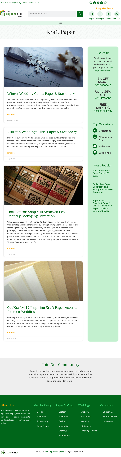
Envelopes (100, 18)
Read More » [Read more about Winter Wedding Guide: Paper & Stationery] (11, 115)
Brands (108, 18)
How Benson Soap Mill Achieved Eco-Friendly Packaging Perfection (36, 214)
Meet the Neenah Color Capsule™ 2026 (101, 173)
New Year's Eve (105, 138)
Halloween (105, 146)
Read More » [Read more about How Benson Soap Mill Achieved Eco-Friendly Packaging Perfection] (11, 249)
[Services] (117, 14)
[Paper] (91, 14)
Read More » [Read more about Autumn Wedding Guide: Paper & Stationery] (11, 153)
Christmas (105, 130)
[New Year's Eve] (95, 136)
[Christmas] (95, 130)
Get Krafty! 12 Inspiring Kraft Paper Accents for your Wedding (42, 310)
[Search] (80, 14)
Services (116, 18)
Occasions (106, 405)
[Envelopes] (100, 14)
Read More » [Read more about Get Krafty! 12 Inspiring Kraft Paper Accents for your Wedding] (11, 333)
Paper (91, 18)
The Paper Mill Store (30, 3)
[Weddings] (95, 152)
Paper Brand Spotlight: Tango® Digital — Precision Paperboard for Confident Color (102, 205)
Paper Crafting (64, 405)
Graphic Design (43, 405)
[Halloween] (95, 146)
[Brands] (108, 14)
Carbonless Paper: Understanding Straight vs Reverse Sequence (102, 188)
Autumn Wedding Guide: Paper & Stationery (42, 132)
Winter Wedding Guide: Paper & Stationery (41, 94)
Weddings (105, 152)
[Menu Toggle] (60, 23)
